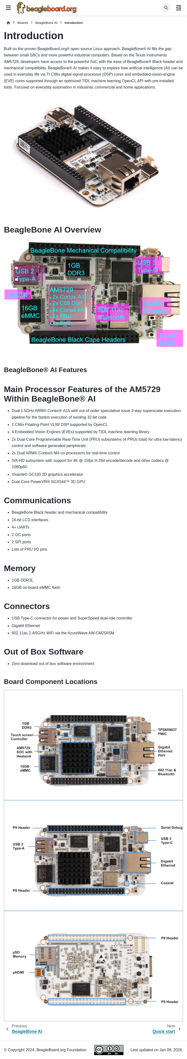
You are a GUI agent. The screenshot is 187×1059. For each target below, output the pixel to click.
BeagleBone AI (46, 23)
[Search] (166, 8)
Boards (22, 23)
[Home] (8, 22)
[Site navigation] (8, 8)
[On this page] (178, 8)
